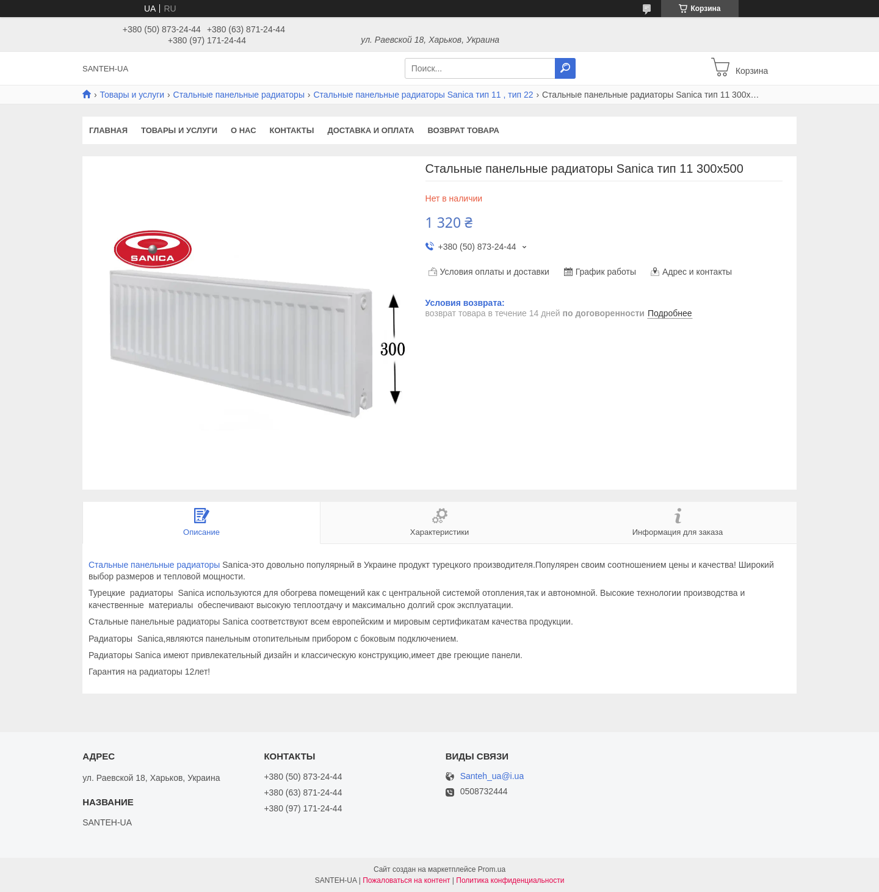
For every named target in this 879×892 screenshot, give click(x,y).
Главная (108, 130)
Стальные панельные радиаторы (239, 95)
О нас (243, 130)
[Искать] (565, 68)
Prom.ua (491, 869)
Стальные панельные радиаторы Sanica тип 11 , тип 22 (423, 95)
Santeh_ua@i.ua (492, 776)
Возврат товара (463, 130)
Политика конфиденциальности (510, 880)
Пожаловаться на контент (406, 880)
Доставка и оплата (370, 130)
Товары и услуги (131, 95)
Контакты (292, 130)
